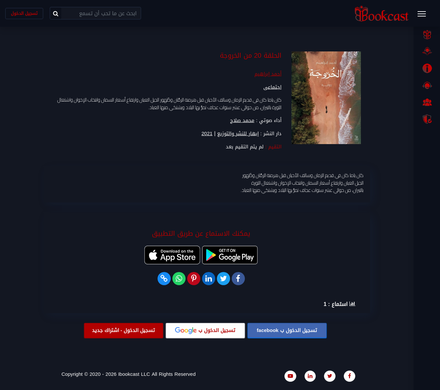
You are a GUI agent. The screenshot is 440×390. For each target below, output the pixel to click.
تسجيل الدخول (24, 13)
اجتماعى (272, 87)
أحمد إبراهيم (267, 73)
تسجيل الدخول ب (287, 330)
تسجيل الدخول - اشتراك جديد (123, 330)
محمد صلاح (242, 120)
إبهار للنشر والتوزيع (238, 133)
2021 (206, 133)
